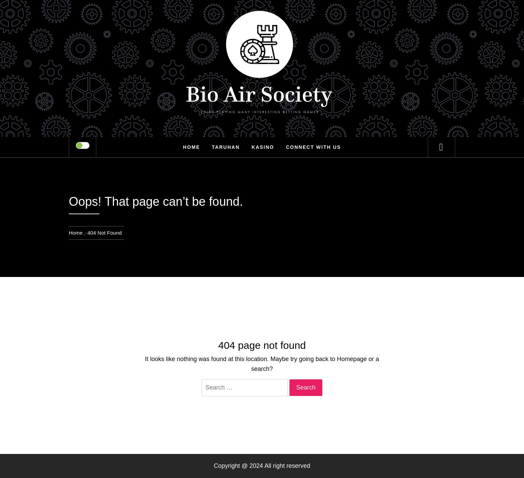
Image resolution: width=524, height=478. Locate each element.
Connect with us (313, 147)
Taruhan (226, 147)
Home (191, 147)
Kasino (262, 147)
